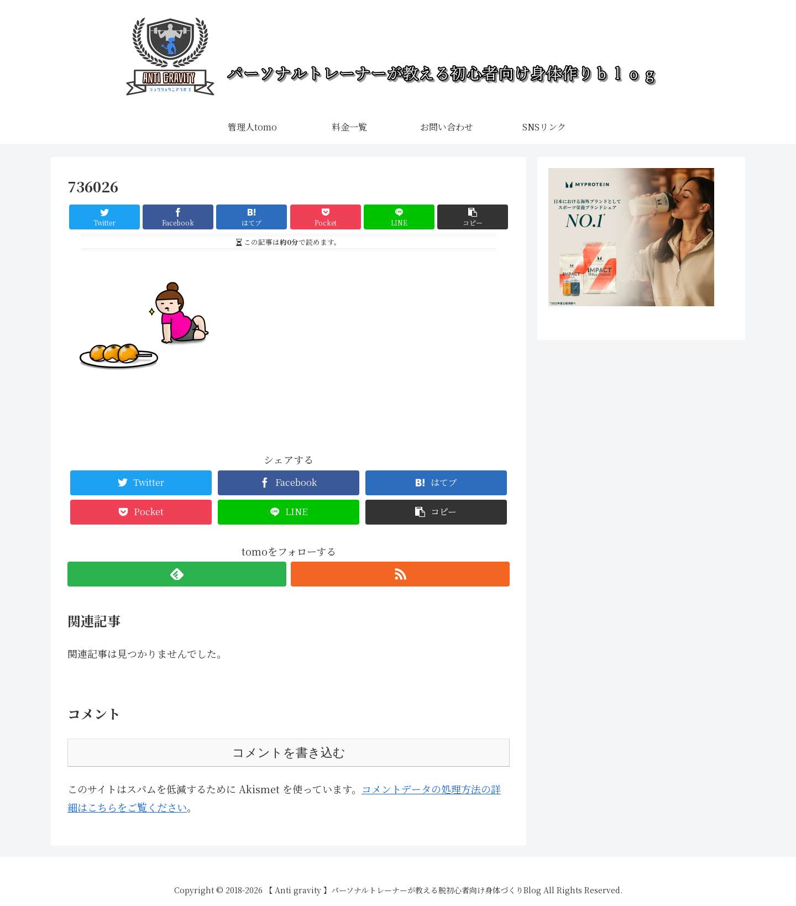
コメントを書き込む (288, 753)
